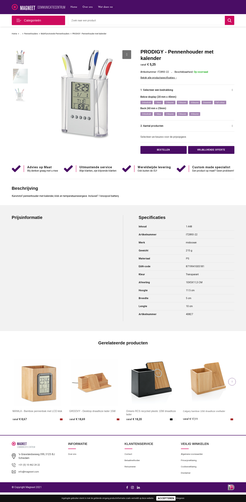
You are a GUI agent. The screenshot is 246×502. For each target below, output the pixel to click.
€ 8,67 (20, 427)
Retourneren (131, 475)
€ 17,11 (191, 427)
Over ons (88, 7)
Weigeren (180, 498)
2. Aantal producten (155, 133)
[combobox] (146, 20)
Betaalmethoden (133, 468)
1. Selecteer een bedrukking (161, 90)
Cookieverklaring (189, 475)
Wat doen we (105, 7)
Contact (129, 462)
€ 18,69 (77, 427)
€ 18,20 (134, 427)
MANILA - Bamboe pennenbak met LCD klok (37, 419)
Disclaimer (186, 482)
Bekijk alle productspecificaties (158, 77)
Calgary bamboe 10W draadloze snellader (206, 419)
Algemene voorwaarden (193, 462)
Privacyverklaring (189, 468)
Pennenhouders (33, 33)
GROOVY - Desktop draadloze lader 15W (92, 419)
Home (73, 7)
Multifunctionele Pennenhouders (61, 33)
